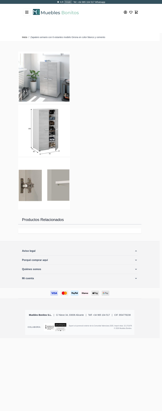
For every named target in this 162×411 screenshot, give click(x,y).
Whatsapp (99, 2)
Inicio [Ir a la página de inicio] (24, 37)
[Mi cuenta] (125, 12)
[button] (80, 250)
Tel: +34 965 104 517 (83, 2)
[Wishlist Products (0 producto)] (130, 12)
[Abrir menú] (26, 12)
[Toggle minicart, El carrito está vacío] (136, 12)
